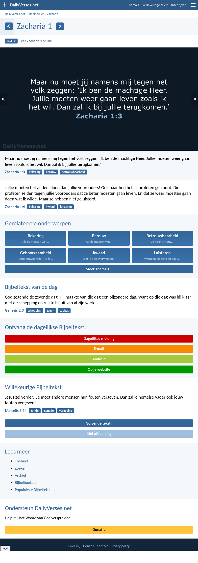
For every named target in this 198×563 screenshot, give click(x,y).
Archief (20, 475)
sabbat (64, 310)
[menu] (193, 7)
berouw (51, 172)
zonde (35, 410)
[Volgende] (60, 26)
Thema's (133, 5)
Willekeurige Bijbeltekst (33, 387)
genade (49, 410)
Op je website (99, 369)
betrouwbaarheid (73, 172)
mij (15, 518)
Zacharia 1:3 (15, 172)
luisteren (66, 207)
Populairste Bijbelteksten (35, 489)
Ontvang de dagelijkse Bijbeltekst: (45, 327)
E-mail (99, 348)
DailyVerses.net (15, 14)
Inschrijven (178, 5)
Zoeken (20, 468)
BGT (11, 41)
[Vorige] (9, 26)
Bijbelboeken (35, 14)
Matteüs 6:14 (15, 410)
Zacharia (52, 14)
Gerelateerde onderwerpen (38, 223)
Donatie (99, 529)
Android (98, 359)
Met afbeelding (98, 433)
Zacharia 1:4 (15, 206)
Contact (102, 546)
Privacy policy (120, 546)
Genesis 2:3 (14, 310)
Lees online (36, 41)
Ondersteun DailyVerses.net (38, 508)
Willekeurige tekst (155, 5)
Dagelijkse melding (99, 338)
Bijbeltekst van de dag (31, 286)
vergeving (65, 410)
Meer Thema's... (99, 269)
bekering (35, 172)
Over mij (74, 546)
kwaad (50, 207)
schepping (34, 310)
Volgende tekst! (99, 423)
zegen (50, 310)
